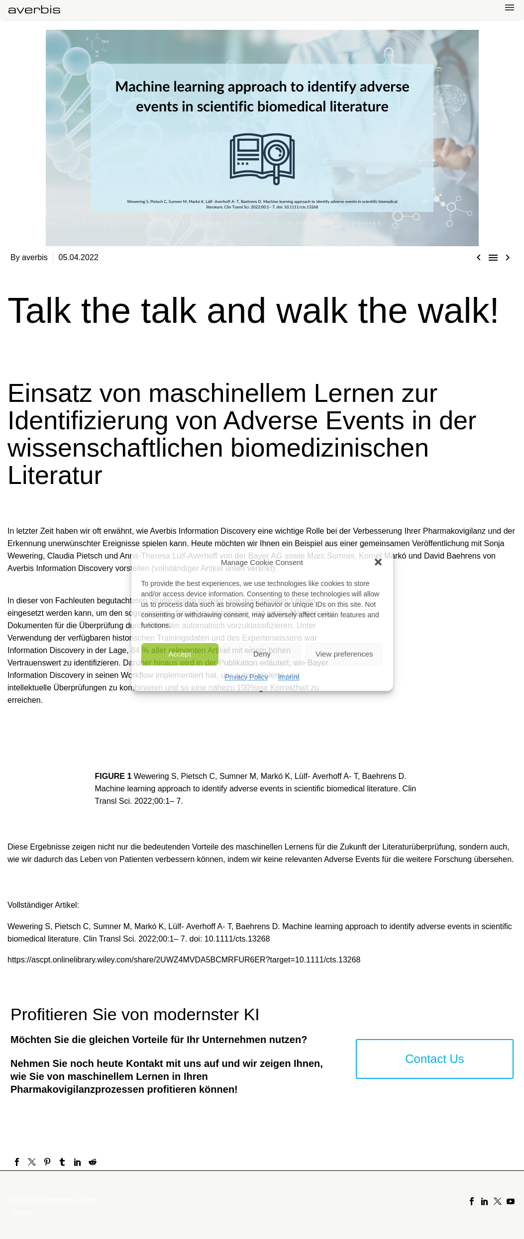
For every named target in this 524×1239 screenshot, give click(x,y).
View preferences (344, 654)
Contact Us (434, 1058)
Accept (179, 654)
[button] (378, 562)
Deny (262, 654)
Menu (509, 7)
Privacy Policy (246, 677)
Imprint (289, 677)
